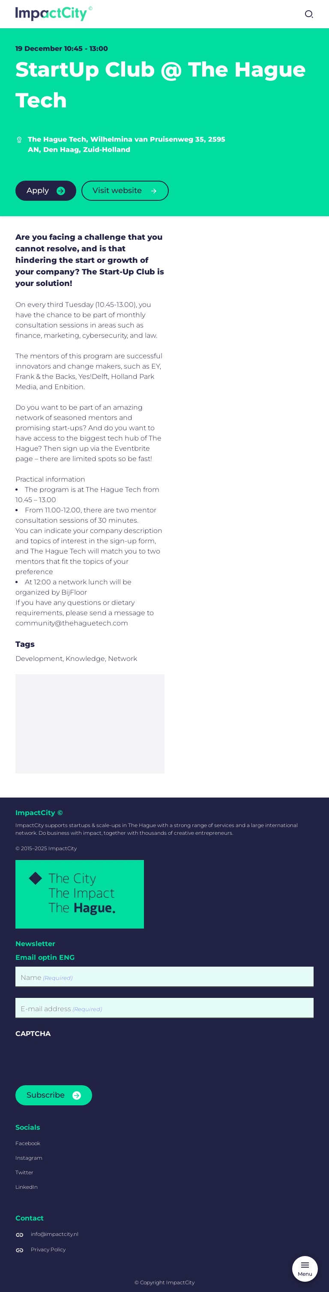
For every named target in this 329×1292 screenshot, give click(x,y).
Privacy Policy (48, 1249)
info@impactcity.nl (54, 1234)
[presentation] (80, 1059)
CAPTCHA (33, 1034)
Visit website (117, 190)
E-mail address (61, 1009)
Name (46, 977)
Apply (38, 190)
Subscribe (46, 1095)
